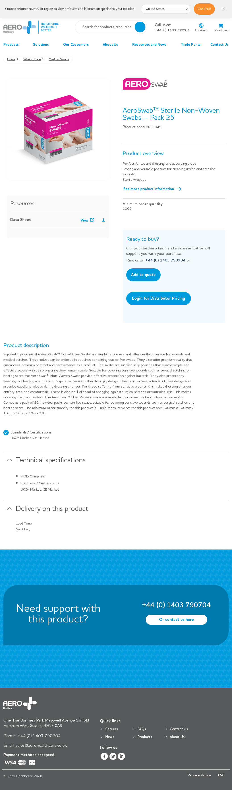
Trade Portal (191, 45)
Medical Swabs (59, 59)
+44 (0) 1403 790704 (172, 30)
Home (11, 59)
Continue (204, 9)
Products (13, 45)
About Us (113, 45)
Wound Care (32, 59)
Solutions (43, 45)
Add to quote (143, 275)
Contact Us (219, 45)
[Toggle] (9, 462)
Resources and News (152, 45)
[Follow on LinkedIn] (121, 757)
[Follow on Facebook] (104, 757)
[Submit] (140, 27)
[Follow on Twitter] (113, 757)
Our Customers (78, 45)
